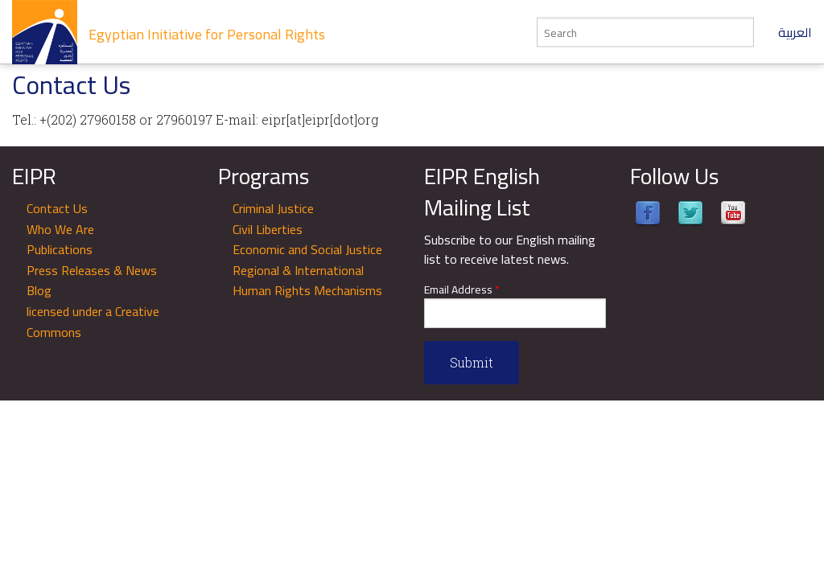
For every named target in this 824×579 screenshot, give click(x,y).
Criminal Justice (273, 208)
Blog (39, 290)
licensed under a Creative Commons (93, 321)
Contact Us (57, 208)
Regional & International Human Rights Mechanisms (307, 280)
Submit (471, 362)
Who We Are (60, 229)
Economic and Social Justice (307, 249)
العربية (795, 32)
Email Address (462, 289)
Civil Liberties (268, 229)
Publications (60, 249)
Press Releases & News (92, 270)
